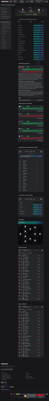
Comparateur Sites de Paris (38, 1)
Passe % (19, 54)
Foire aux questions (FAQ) (6, 375)
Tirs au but (19, 25)
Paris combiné (4, 14)
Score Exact (3, 9)
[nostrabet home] (4, 364)
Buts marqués (22, 211)
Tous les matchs (4, 8)
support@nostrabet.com (5, 389)
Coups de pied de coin (21, 41)
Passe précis (20, 52)
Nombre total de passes (22, 50)
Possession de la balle (21, 43)
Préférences (40, 396)
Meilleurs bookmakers (22, 1)
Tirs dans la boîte (20, 34)
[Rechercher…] (45, 1)
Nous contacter (4, 379)
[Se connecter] (47, 1)
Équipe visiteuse (29, 252)
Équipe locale (24, 252)
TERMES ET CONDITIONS (6, 376)
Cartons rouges (20, 59)
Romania (3, 5)
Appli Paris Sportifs (31, 1)
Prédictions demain (4, 18)
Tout (20, 252)
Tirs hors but (20, 27)
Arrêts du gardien (21, 47)
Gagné (21, 204)
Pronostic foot (15, 1)
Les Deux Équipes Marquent (4, 12)
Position (21, 202)
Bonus (27, 1)
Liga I (6, 5)
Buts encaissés (22, 213)
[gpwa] (18, 394)
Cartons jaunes (20, 45)
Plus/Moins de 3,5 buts (5, 16)
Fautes (19, 38)
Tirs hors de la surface (21, 36)
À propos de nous (5, 373)
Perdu (21, 209)
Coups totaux (20, 29)
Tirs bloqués (20, 32)
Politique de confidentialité (6, 378)
